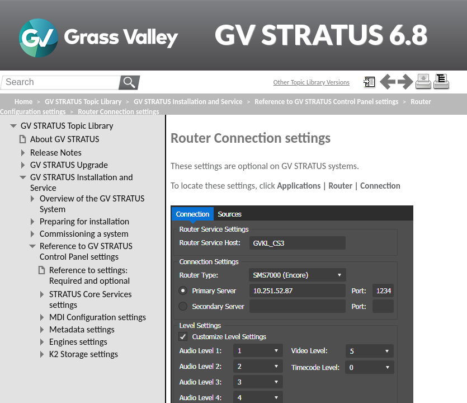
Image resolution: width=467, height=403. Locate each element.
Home (23, 101)
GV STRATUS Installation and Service (188, 101)
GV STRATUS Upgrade (69, 165)
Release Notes (56, 152)
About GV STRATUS (64, 139)
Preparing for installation (84, 221)
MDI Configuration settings (97, 317)
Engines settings (78, 341)
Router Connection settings (118, 111)
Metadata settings (82, 329)
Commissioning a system (84, 233)
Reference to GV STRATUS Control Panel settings (327, 101)
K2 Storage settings (83, 354)
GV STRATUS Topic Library (83, 101)
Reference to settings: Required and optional (89, 275)
